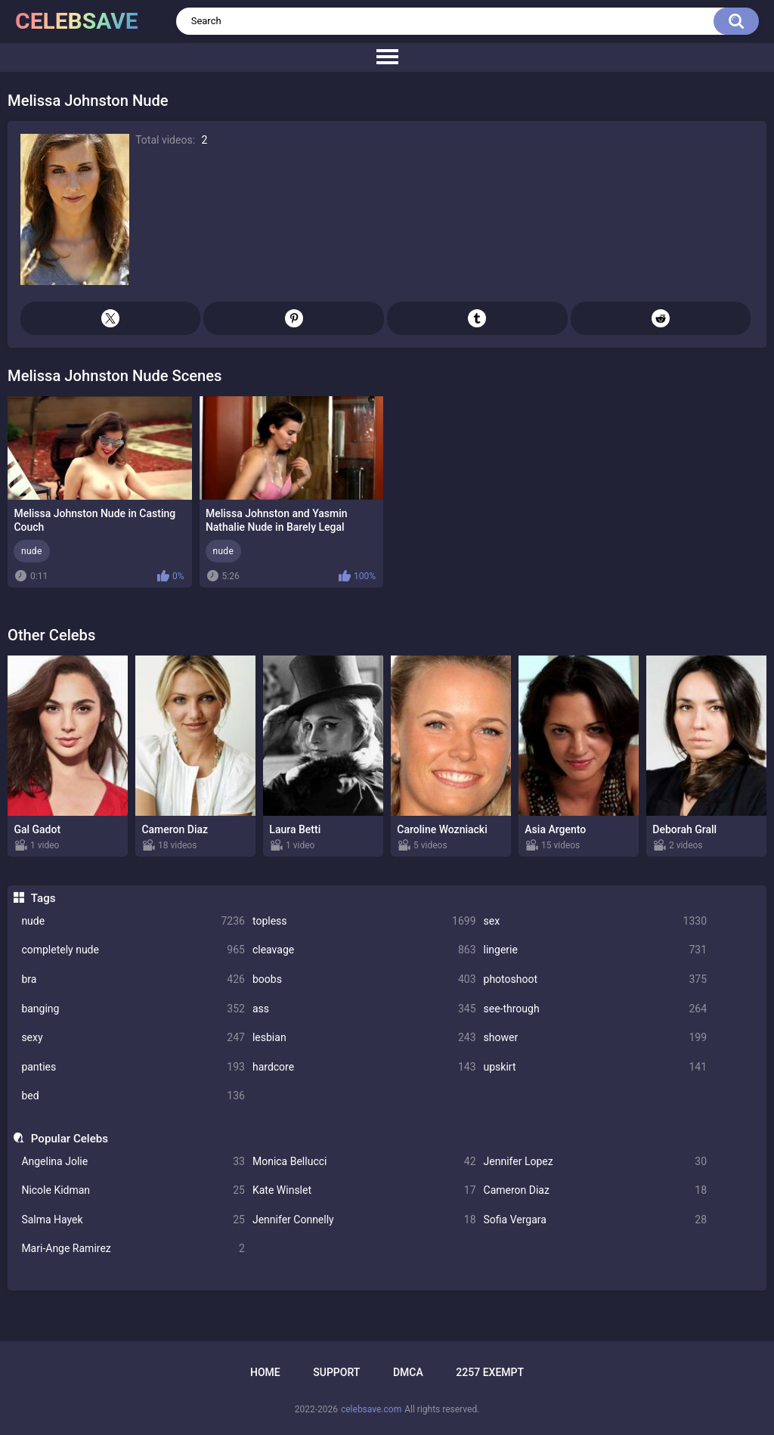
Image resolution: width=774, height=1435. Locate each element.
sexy (133, 1037)
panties (133, 1067)
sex (595, 921)
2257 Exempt (490, 1372)
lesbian (364, 1037)
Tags (43, 898)
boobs (364, 979)
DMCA (408, 1372)
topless (364, 921)
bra (133, 979)
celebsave (76, 21)
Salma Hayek (133, 1219)
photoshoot (595, 979)
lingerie (595, 950)
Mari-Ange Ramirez (133, 1248)
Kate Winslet (364, 1190)
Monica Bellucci (364, 1161)
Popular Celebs (69, 1138)
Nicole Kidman (133, 1190)
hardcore (364, 1067)
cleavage (364, 950)
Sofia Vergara (595, 1219)
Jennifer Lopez (595, 1161)
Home (265, 1372)
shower (595, 1037)
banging (133, 1009)
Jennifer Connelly (364, 1219)
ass (364, 1009)
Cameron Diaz (595, 1190)
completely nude (133, 950)
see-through (595, 1009)
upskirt (595, 1067)
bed (133, 1095)
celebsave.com (371, 1409)
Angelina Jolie (133, 1161)
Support (336, 1372)
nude (133, 921)
